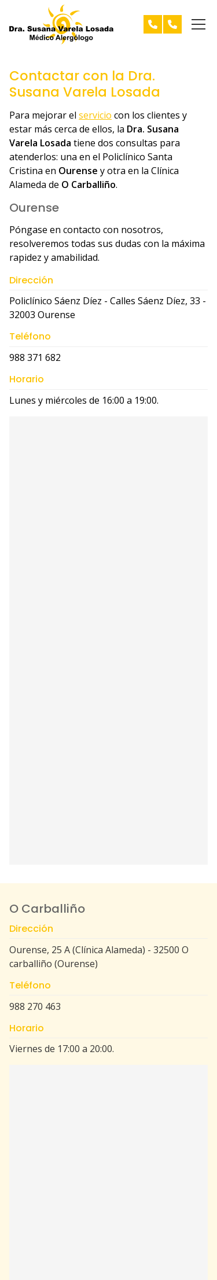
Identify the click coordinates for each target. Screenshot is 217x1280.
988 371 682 (35, 357)
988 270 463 (35, 1006)
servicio (95, 115)
